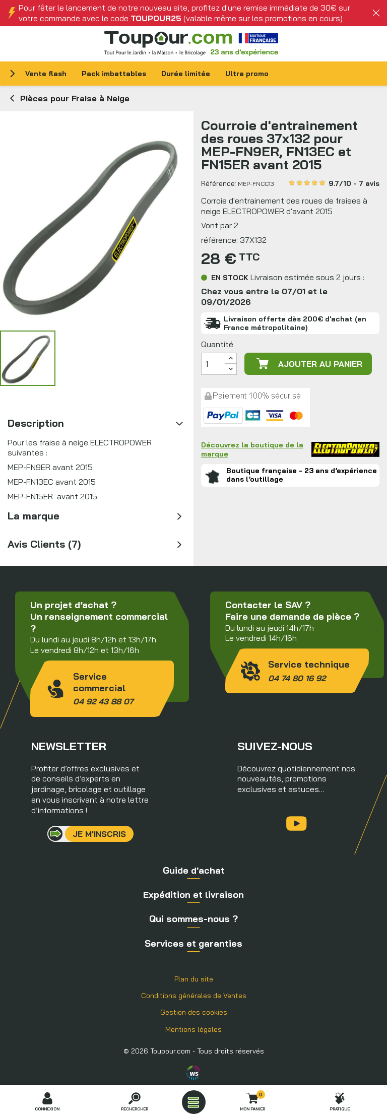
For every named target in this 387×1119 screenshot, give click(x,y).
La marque (33, 515)
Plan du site (193, 978)
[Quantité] (213, 364)
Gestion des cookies (193, 1012)
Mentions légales (193, 1029)
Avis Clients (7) (44, 544)
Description (36, 423)
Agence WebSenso (193, 1073)
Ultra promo (247, 73)
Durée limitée (185, 73)
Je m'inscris (99, 834)
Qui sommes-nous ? (193, 919)
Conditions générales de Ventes (193, 995)
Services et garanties (193, 943)
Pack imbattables (114, 73)
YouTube (296, 823)
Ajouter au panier (308, 364)
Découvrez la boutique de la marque (290, 449)
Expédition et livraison (193, 894)
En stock (229, 277)
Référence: (218, 183)
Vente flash (46, 73)
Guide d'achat (194, 870)
